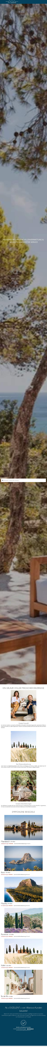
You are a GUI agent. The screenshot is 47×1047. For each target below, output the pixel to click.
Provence (4, 934)
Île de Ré (4, 996)
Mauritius (4, 903)
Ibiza (3, 872)
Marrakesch (5, 841)
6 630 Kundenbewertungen (19, 1029)
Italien (3, 965)
